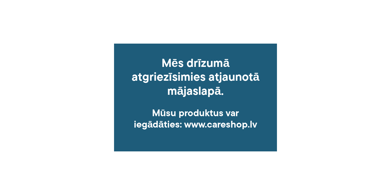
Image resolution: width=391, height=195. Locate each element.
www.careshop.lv (220, 125)
